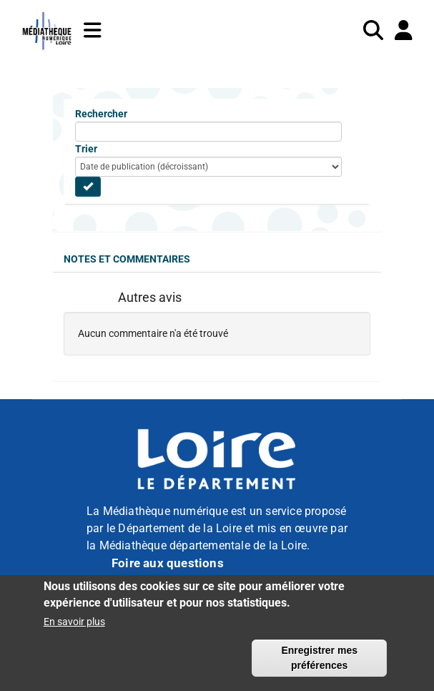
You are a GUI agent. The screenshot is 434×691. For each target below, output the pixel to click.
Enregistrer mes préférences (319, 664)
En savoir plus (74, 628)
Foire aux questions (168, 563)
